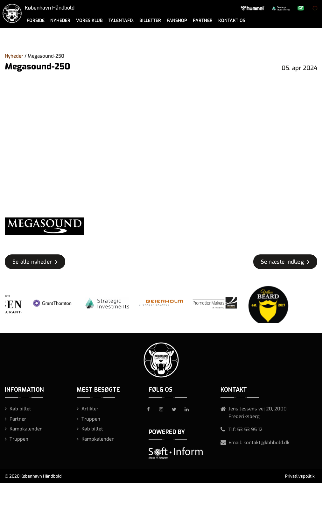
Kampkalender (26, 429)
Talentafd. (121, 21)
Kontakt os (231, 21)
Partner (203, 21)
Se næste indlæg (282, 262)
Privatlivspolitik (300, 476)
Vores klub (89, 21)
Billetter (150, 21)
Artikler (89, 409)
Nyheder (60, 21)
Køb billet (20, 409)
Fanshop (177, 21)
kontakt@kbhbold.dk (266, 442)
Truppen (19, 439)
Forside (36, 21)
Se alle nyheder (32, 262)
